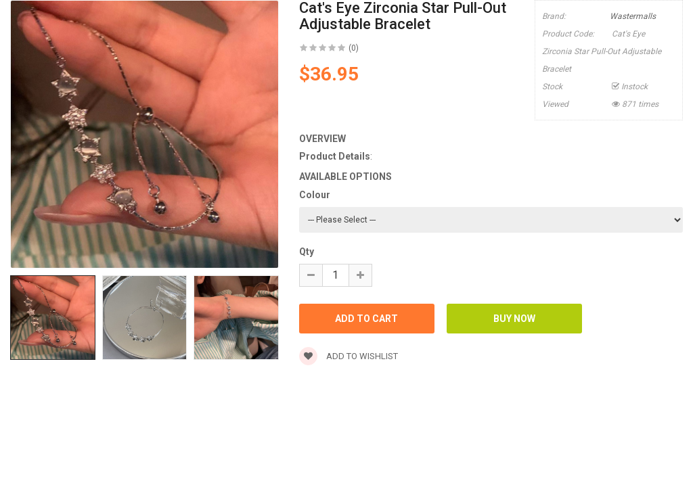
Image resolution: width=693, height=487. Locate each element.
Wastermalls (633, 16)
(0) (354, 48)
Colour (314, 194)
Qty (306, 251)
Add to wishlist (348, 356)
